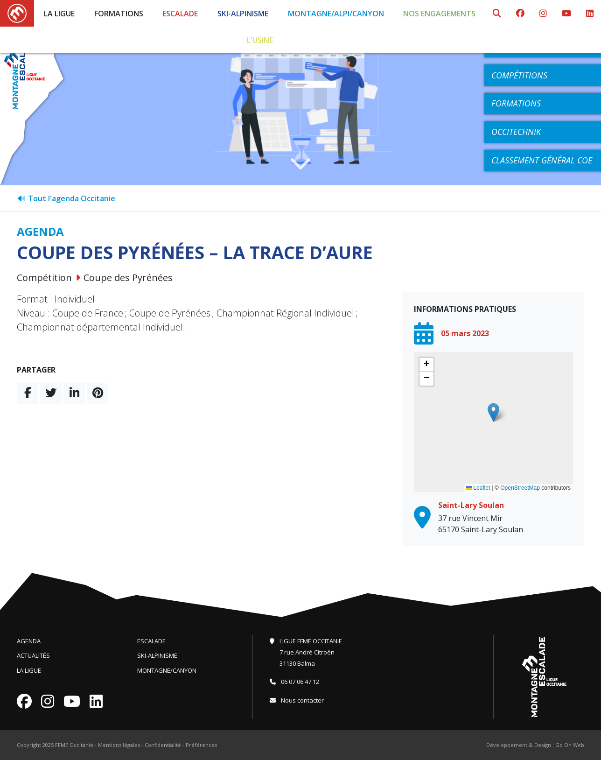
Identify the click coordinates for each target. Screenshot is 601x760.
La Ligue (59, 13)
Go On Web (569, 744)
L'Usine (260, 40)
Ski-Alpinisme (242, 13)
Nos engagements (439, 13)
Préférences (201, 744)
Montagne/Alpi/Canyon (336, 13)
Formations (118, 13)
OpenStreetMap (520, 488)
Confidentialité (163, 744)
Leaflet (478, 488)
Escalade (180, 13)
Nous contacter (297, 700)
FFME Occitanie (74, 744)
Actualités (33, 655)
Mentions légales (119, 744)
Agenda (29, 641)
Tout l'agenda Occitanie (66, 198)
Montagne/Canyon (166, 670)
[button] (493, 412)
